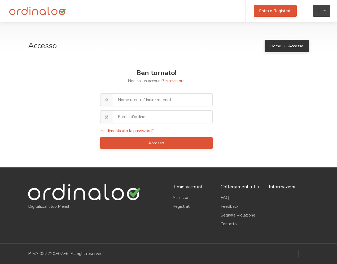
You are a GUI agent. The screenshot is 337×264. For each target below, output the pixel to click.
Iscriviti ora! (175, 81)
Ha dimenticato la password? (127, 131)
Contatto (229, 224)
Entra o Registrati (275, 11)
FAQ (225, 198)
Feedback (230, 206)
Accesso (156, 143)
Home (275, 46)
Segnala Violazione (238, 215)
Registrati (181, 206)
